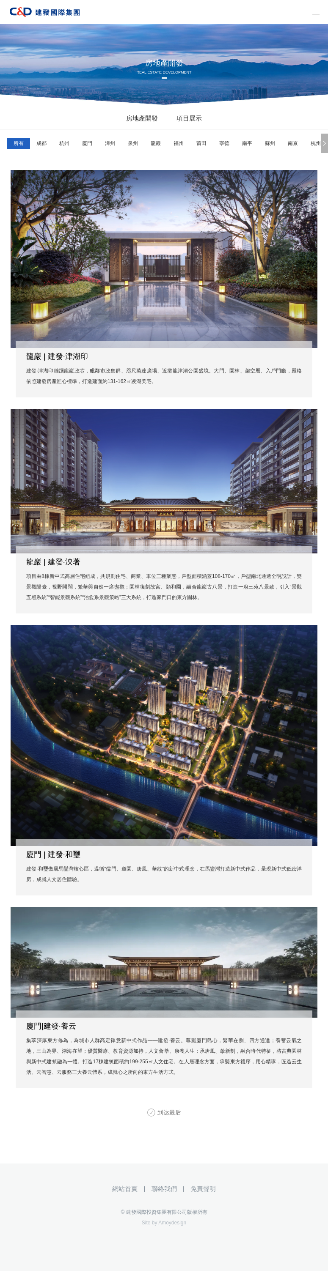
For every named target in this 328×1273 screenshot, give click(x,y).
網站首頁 (125, 1188)
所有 (19, 143)
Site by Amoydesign (164, 1223)
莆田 (201, 143)
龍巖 (156, 143)
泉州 (133, 143)
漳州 (110, 143)
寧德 (224, 143)
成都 (41, 143)
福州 (179, 143)
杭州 (64, 143)
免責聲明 (203, 1188)
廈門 (87, 143)
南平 (247, 143)
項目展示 (189, 118)
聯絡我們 (164, 1188)
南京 (293, 143)
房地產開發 (142, 118)
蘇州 (270, 143)
